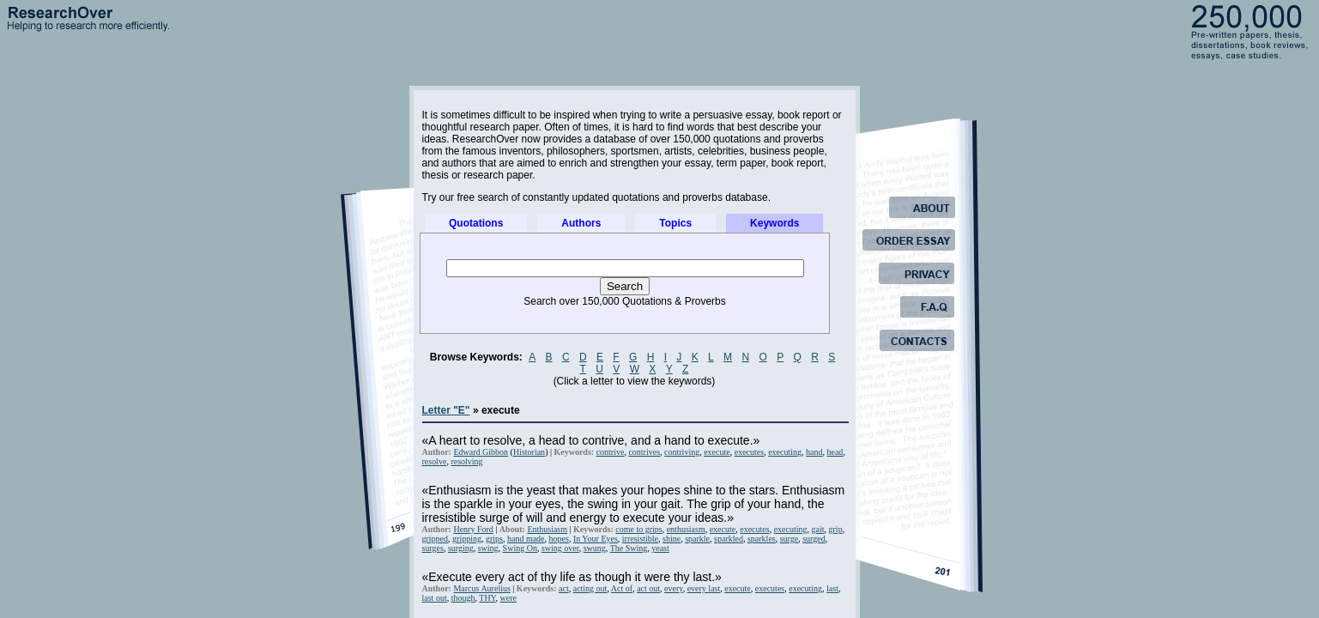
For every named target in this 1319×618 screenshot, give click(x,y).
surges (433, 548)
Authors (581, 223)
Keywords (774, 223)
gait (818, 529)
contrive (610, 452)
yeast (660, 548)
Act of (621, 588)
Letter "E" (446, 410)
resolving (466, 461)
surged (813, 538)
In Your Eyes (595, 538)
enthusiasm (686, 529)
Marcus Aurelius (481, 588)
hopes (559, 538)
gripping (466, 538)
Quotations (476, 223)
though (463, 598)
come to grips (638, 529)
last (832, 588)
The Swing (629, 548)
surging (461, 548)
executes (749, 452)
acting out (590, 588)
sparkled (728, 538)
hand (814, 452)
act (564, 588)
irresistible (640, 538)
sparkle (697, 538)
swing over (560, 548)
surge (789, 538)
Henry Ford (473, 529)
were (508, 598)
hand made (526, 538)
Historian (529, 452)
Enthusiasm (547, 529)
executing (785, 452)
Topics (675, 223)
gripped (435, 538)
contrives (644, 452)
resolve (434, 461)
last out (434, 598)
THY (487, 598)
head (834, 452)
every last (704, 588)
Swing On (520, 548)
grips (494, 538)
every (673, 588)
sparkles (761, 538)
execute (717, 452)
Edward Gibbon (480, 452)
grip (836, 529)
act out (648, 588)
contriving (681, 452)
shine (672, 538)
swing (488, 548)
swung (595, 548)
